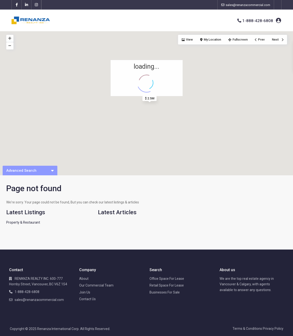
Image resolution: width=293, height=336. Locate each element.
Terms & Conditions (247, 328)
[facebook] (17, 5)
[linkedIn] (26, 5)
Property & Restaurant (23, 222)
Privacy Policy (273, 328)
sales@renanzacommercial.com (39, 300)
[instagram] (36, 5)
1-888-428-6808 (257, 20)
